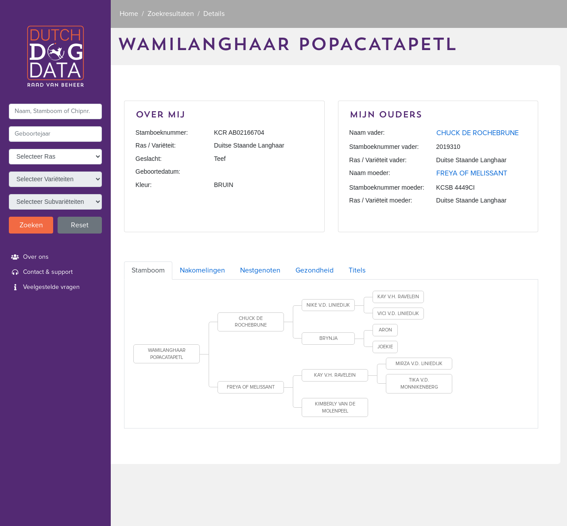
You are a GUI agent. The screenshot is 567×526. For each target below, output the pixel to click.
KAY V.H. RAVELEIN (398, 296)
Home (129, 13)
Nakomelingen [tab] (202, 270)
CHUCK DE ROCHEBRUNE (477, 132)
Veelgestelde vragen (44, 287)
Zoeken (31, 225)
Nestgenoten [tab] (260, 270)
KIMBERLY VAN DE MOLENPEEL (335, 407)
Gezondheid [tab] (314, 270)
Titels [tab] (357, 270)
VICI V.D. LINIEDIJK (398, 313)
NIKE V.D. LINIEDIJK (328, 305)
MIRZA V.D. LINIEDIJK (419, 363)
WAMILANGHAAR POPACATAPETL (167, 354)
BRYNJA (328, 338)
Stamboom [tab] (148, 270)
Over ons (29, 257)
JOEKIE (385, 346)
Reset (80, 225)
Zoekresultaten (171, 13)
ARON (385, 329)
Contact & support (41, 272)
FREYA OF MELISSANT (471, 173)
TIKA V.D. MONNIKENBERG (419, 384)
